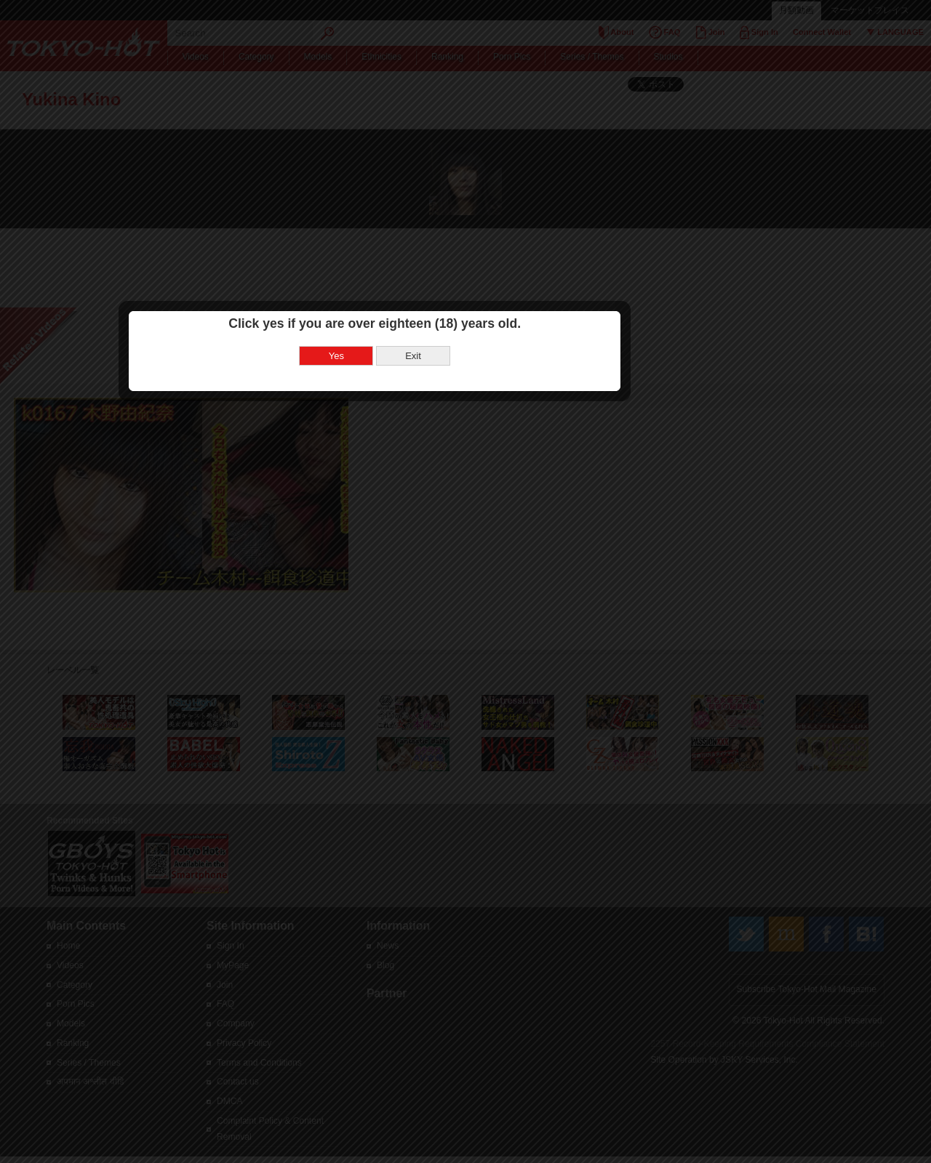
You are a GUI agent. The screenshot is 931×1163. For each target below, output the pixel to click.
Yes (427, 568)
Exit (504, 568)
